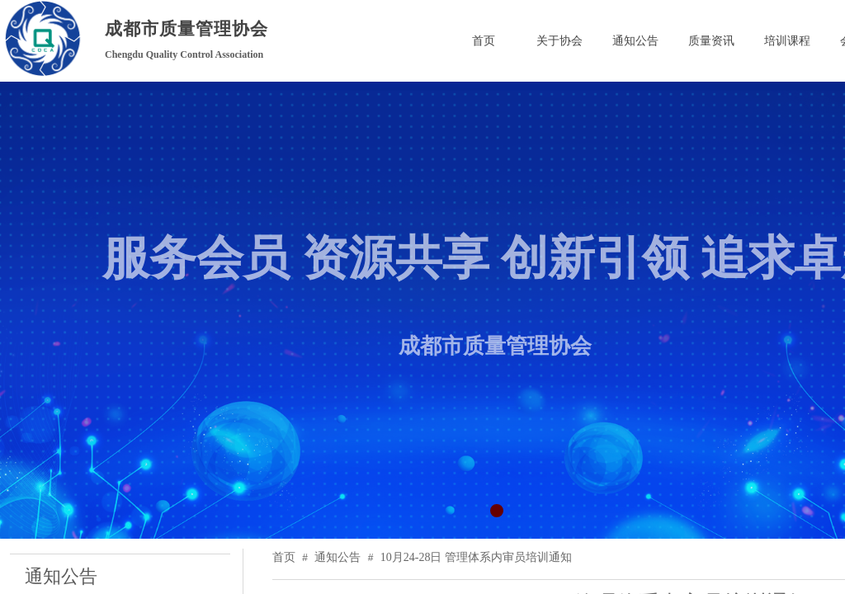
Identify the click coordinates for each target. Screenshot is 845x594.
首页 (283, 557)
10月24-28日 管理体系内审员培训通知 (476, 557)
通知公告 (337, 557)
